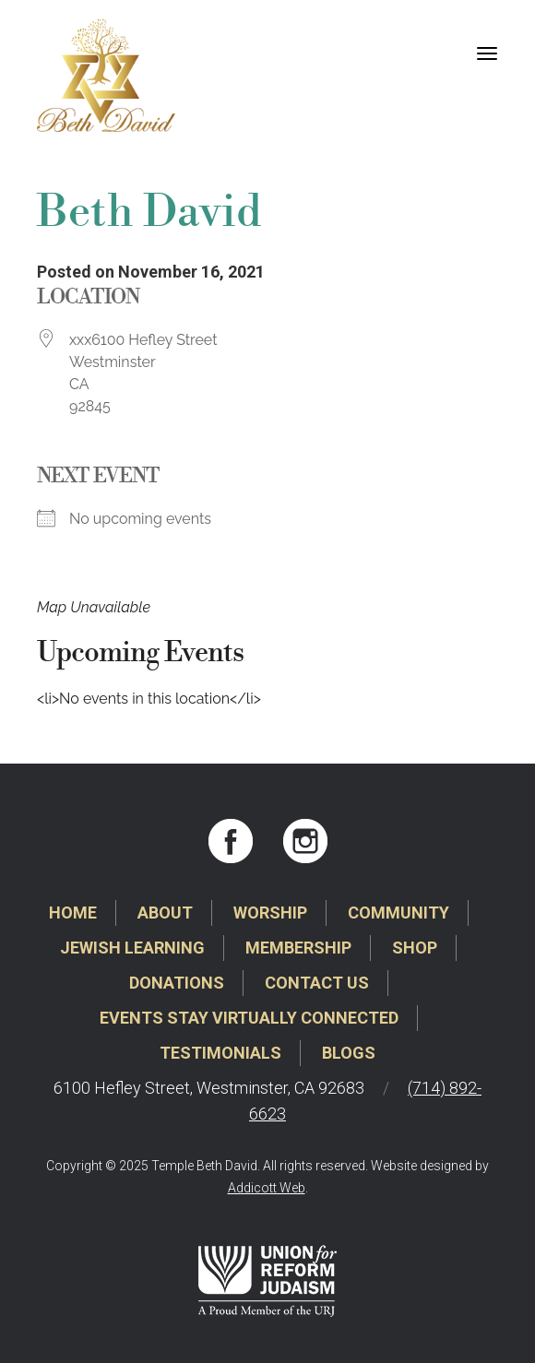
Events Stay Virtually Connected (249, 1017)
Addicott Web (266, 1187)
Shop (414, 947)
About (165, 912)
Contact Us (317, 982)
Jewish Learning (132, 947)
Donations (176, 982)
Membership (298, 947)
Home (73, 912)
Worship (270, 912)
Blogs (348, 1052)
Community (398, 912)
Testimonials (220, 1052)
